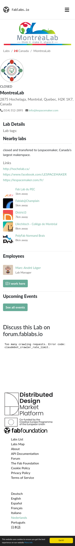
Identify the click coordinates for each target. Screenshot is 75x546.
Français (16, 508)
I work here (15, 283)
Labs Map (18, 444)
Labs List (17, 439)
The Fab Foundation (25, 463)
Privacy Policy (20, 473)
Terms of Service (22, 477)
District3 (20, 212)
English (16, 498)
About (15, 449)
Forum (15, 458)
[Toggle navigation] (67, 10)
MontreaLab (41, 51)
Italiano (16, 513)
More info (28, 542)
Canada (21, 51)
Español (16, 503)
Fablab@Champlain (27, 201)
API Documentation (25, 453)
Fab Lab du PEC (25, 189)
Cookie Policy (20, 468)
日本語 (16, 527)
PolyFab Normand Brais (30, 235)
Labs (6, 51)
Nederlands (19, 517)
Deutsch (17, 493)
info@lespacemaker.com (43, 110)
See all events (15, 307)
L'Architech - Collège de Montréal (36, 224)
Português (18, 522)
